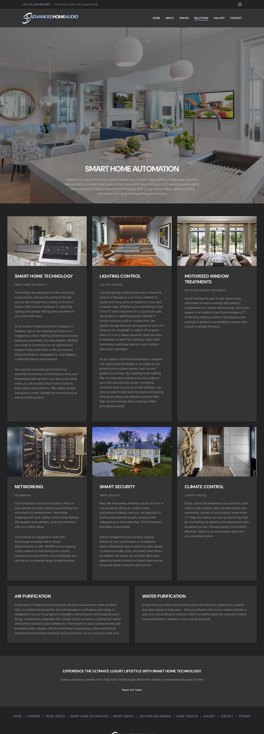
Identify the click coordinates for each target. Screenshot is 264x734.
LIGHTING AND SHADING (155, 716)
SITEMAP (245, 716)
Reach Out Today (132, 689)
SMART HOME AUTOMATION (89, 716)
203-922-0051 (44, 4)
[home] (50, 18)
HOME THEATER (187, 716)
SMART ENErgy (123, 716)
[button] (170, 18)
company (34, 716)
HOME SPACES (55, 716)
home (17, 716)
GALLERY (209, 716)
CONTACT (226, 716)
